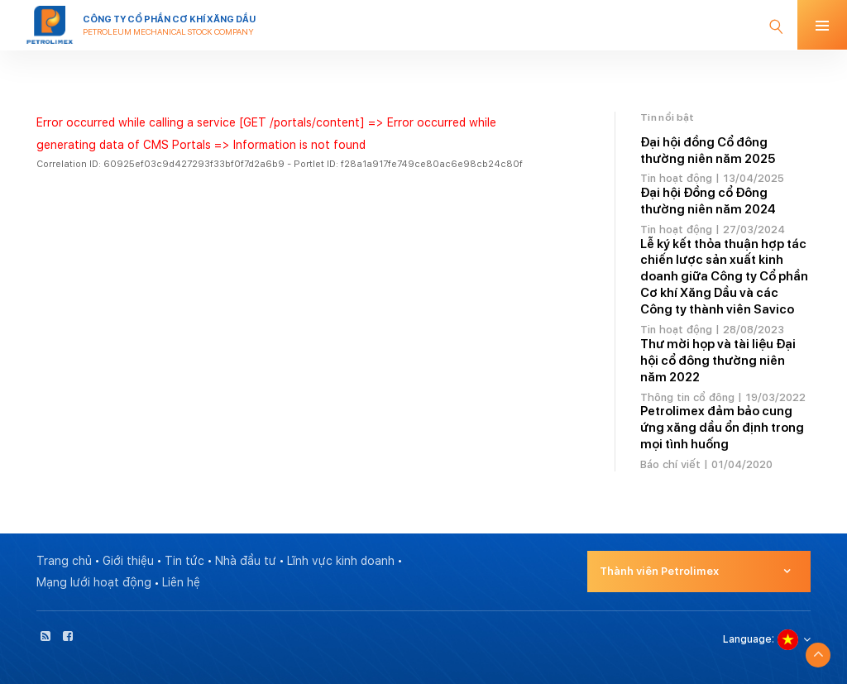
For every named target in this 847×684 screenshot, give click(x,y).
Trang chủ (64, 560)
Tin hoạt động (676, 178)
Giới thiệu (128, 560)
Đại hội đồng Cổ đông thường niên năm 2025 (707, 150)
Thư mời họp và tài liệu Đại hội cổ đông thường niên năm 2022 (718, 361)
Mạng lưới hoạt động (93, 582)
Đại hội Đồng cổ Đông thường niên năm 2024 (708, 201)
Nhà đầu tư (245, 560)
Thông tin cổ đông (687, 397)
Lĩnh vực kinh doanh (341, 560)
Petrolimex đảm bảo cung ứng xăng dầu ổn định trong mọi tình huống (722, 428)
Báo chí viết (670, 464)
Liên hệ (181, 582)
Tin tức (184, 560)
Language (747, 639)
